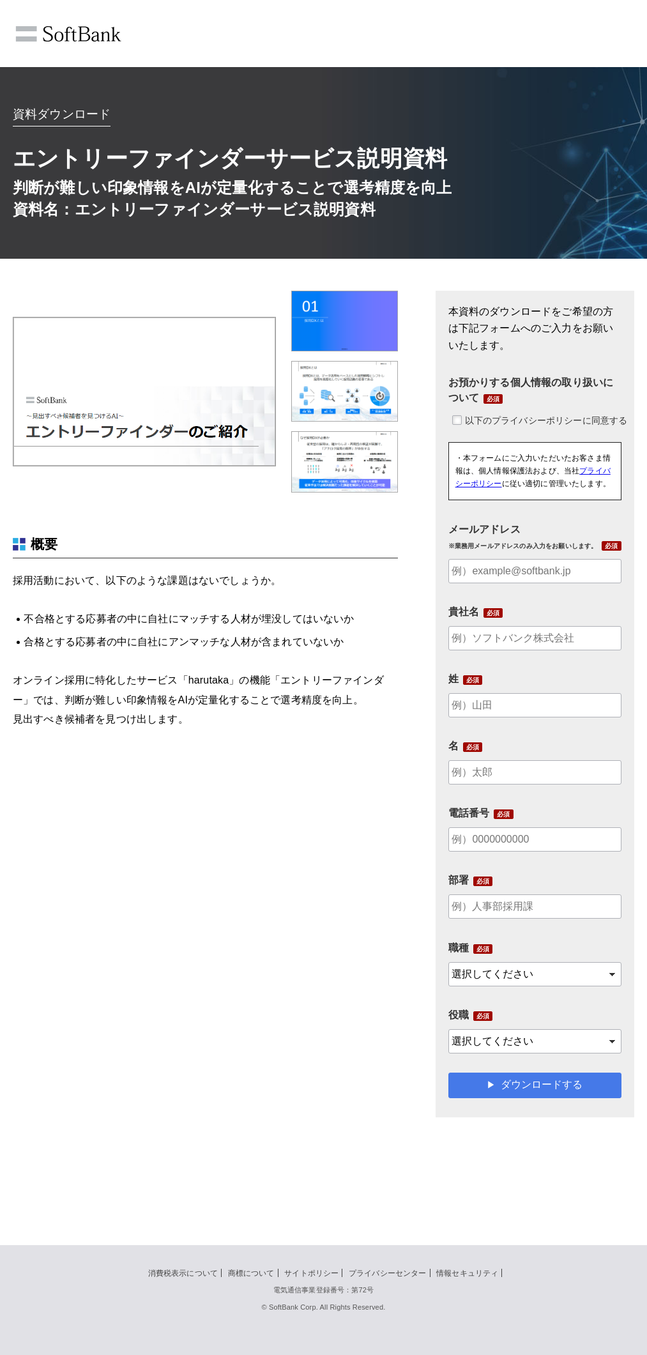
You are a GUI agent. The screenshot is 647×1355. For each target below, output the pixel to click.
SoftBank (68, 34)
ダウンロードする (541, 1084)
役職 (458, 1014)
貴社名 (463, 611)
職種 (458, 947)
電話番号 (469, 813)
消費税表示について (183, 1273)
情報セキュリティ (467, 1273)
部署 (458, 880)
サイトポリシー (311, 1273)
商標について (251, 1273)
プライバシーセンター (388, 1273)
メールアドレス (523, 536)
